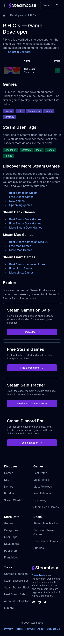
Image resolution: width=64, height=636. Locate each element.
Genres (8, 523)
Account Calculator (16, 601)
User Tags (10, 537)
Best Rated (40, 473)
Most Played (41, 479)
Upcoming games (20, 205)
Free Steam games (21, 197)
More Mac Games (20, 250)
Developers (16, 15)
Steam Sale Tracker (46, 523)
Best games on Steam (23, 192)
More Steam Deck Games (25, 227)
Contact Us (53, 628)
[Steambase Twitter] (45, 602)
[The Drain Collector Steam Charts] (12, 70)
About (40, 628)
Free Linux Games (21, 268)
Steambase (38, 575)
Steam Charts (13, 500)
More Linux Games (21, 272)
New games (17, 201)
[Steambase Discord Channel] (33, 602)
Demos (8, 486)
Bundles (9, 493)
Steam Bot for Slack (17, 587)
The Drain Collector (19, 52)
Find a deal (32, 331)
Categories (11, 530)
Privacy (8, 628)
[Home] (4, 15)
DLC (7, 479)
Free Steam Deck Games (25, 223)
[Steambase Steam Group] (39, 602)
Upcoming (40, 500)
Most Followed (42, 486)
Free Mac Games (20, 246)
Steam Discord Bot (16, 580)
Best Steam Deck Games (25, 219)
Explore (9, 608)
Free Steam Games (45, 541)
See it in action (32, 442)
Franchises (11, 557)
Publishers (11, 550)
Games (8, 473)
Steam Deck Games (46, 507)
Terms (19, 628)
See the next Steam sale (32, 403)
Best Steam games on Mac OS (28, 242)
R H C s (32, 15)
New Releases (42, 493)
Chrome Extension (16, 574)
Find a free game (32, 367)
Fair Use (30, 628)
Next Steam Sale (14, 594)
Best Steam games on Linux (27, 264)
